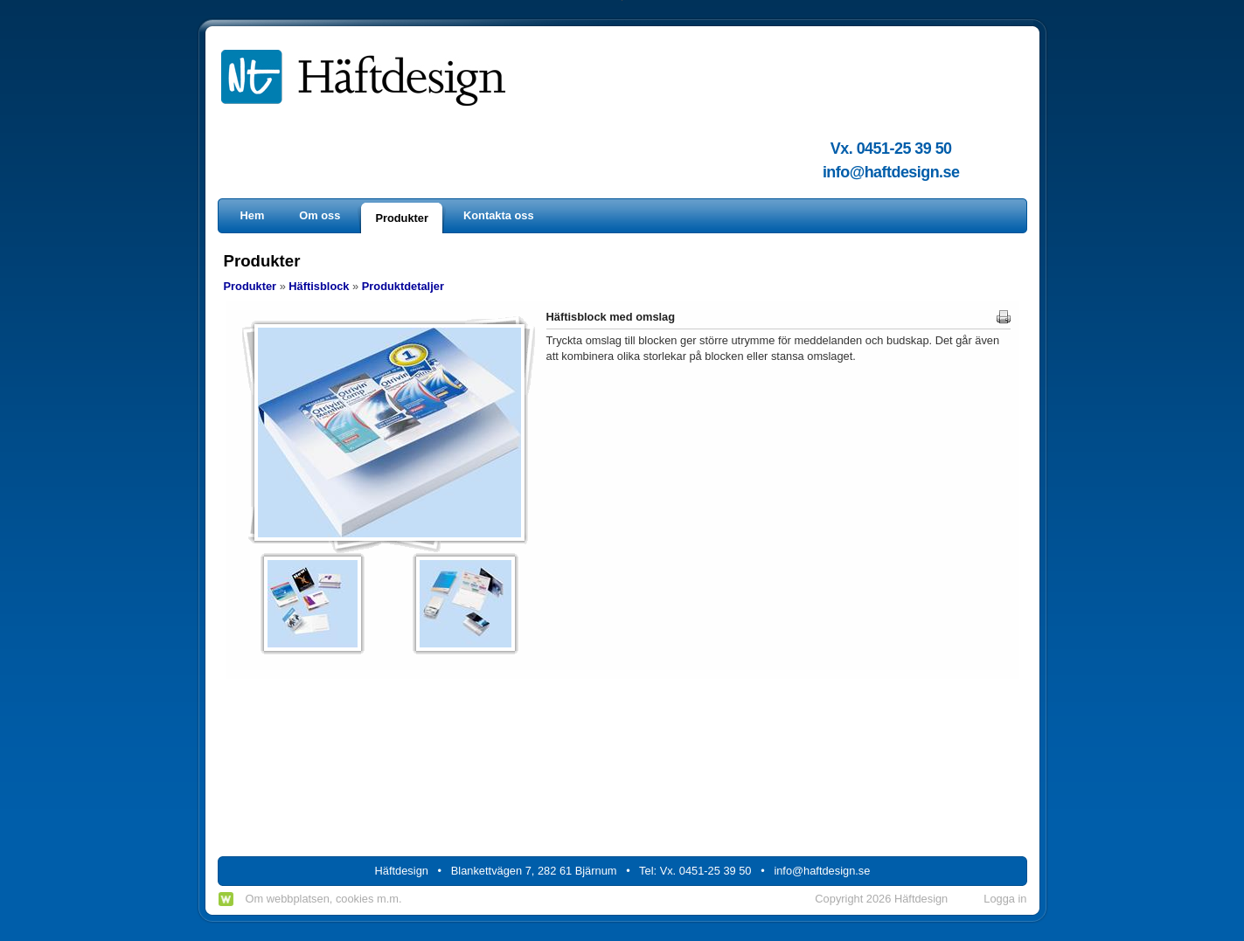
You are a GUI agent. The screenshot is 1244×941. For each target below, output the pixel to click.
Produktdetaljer (403, 286)
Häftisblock (318, 286)
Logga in (1004, 898)
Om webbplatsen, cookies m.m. (324, 898)
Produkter (250, 286)
